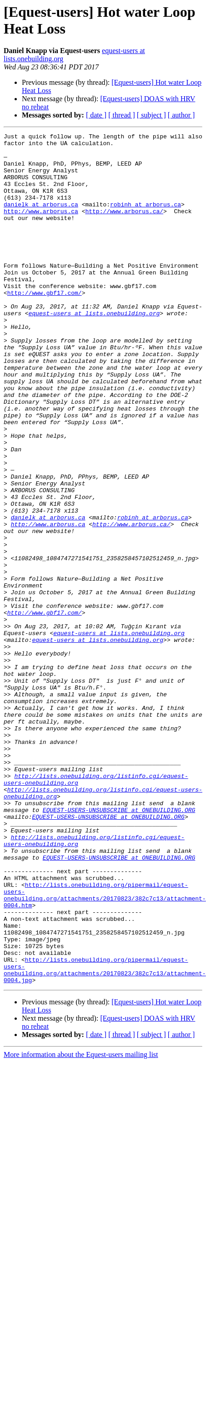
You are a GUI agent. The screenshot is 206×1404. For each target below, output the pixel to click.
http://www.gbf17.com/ (44, 325)
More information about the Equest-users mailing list (81, 1224)
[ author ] (181, 115)
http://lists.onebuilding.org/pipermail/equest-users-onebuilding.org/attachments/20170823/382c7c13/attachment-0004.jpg (105, 1137)
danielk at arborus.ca (41, 219)
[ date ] (96, 115)
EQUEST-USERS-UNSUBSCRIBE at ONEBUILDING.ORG (119, 946)
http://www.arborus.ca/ (124, 227)
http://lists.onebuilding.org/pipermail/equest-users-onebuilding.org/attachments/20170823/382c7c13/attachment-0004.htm (105, 1048)
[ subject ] (151, 115)
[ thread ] (121, 115)
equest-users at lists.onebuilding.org (94, 350)
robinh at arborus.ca (145, 219)
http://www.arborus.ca (41, 227)
